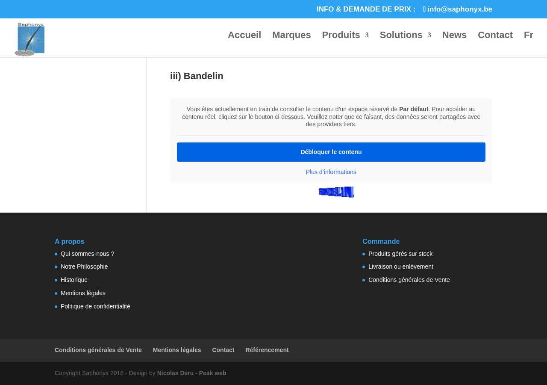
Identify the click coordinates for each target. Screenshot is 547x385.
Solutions (401, 36)
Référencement (266, 349)
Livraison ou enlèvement (400, 266)
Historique (74, 279)
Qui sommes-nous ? (87, 253)
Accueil (244, 36)
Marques (291, 36)
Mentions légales (83, 293)
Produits (341, 36)
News (454, 36)
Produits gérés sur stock (400, 253)
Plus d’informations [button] (331, 171)
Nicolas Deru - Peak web (191, 373)
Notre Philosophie (84, 266)
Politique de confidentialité (95, 306)
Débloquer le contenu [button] (331, 151)
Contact (495, 36)
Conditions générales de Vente (409, 279)
